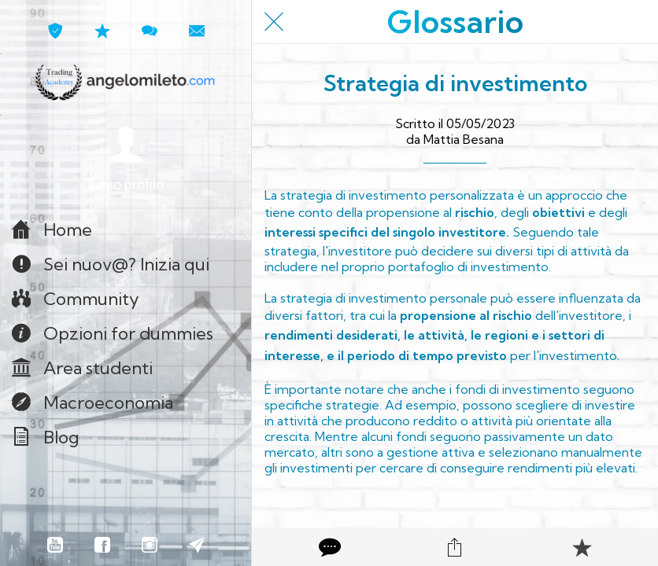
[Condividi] (455, 547)
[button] (125, 160)
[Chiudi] (273, 22)
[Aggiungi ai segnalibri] (582, 547)
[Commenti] (328, 547)
